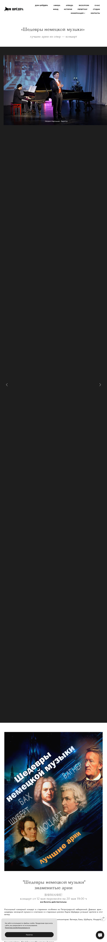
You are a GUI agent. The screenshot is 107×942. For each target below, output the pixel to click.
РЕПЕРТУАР (82, 9)
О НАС (97, 5)
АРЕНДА (69, 5)
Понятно (29, 935)
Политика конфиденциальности (17, 927)
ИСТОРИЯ (68, 9)
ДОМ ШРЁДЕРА (41, 5)
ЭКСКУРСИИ (84, 5)
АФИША (57, 5)
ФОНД (55, 9)
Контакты (95, 13)
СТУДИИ (96, 9)
